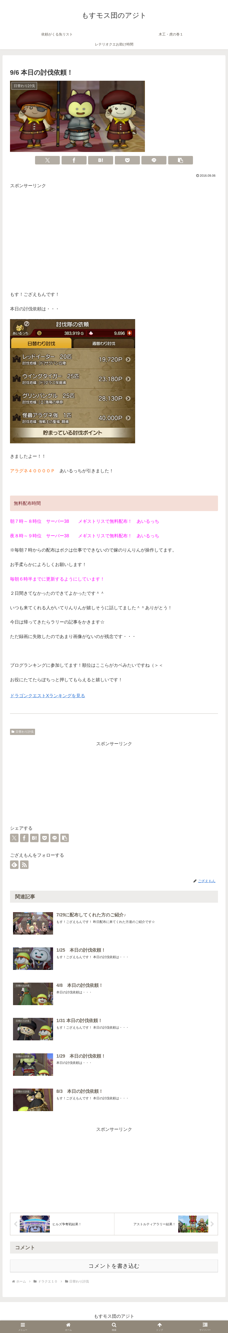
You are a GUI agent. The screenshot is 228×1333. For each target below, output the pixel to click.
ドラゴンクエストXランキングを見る (47, 695)
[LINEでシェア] (153, 160)
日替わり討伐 (23, 731)
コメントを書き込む (114, 1268)
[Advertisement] (114, 241)
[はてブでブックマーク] (100, 160)
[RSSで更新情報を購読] (24, 864)
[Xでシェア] (47, 160)
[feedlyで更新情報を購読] (14, 864)
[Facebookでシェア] (74, 160)
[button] (180, 160)
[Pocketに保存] (127, 160)
